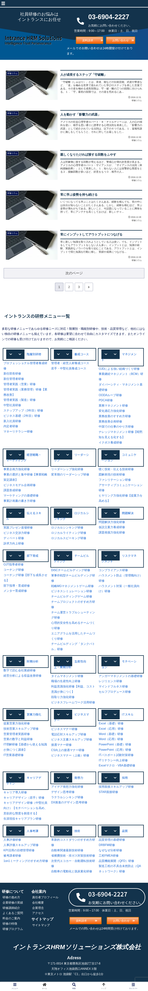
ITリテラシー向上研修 (113, 760)
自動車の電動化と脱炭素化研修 (71, 871)
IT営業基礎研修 (13, 755)
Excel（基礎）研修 (111, 723)
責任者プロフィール (45, 897)
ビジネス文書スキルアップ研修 (71, 739)
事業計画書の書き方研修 (19, 500)
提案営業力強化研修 (16, 723)
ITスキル (128, 714)
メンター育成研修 (15, 590)
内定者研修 (10, 426)
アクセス (38, 913)
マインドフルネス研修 (113, 686)
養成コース (81, 354)
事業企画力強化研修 (16, 469)
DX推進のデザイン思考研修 (69, 802)
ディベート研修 (13, 538)
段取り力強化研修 (63, 697)
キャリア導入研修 (15, 792)
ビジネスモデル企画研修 (19, 485)
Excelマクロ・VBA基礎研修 (117, 765)
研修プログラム (13, 928)
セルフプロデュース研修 (115, 691)
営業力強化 (34, 714)
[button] (3, 3)
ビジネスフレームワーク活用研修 (73, 702)
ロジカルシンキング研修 (67, 527)
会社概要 (38, 902)
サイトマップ (41, 925)
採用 (125, 777)
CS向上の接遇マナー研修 (67, 750)
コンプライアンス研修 (113, 570)
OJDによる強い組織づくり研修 (119, 368)
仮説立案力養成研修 (112, 527)
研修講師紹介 (11, 907)
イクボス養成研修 (110, 442)
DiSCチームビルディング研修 (70, 570)
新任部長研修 (12, 373)
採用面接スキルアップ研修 (116, 786)
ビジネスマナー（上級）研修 (70, 755)
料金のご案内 (11, 918)
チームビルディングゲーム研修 (71, 596)
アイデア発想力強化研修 (67, 786)
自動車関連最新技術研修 (67, 850)
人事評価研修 (12, 839)
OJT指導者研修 (13, 564)
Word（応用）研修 (111, 739)
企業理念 (38, 907)
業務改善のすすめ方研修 (115, 416)
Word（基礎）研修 (111, 734)
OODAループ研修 (110, 395)
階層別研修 (34, 354)
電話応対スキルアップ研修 (68, 734)
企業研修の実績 (13, 902)
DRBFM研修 (107, 845)
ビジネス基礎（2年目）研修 (21, 415)
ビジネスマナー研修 (64, 729)
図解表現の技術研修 (112, 474)
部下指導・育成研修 (16, 585)
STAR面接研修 (108, 791)
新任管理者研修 (13, 378)
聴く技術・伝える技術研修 (116, 469)
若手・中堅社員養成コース (68, 368)
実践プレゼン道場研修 (18, 527)
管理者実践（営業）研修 (19, 384)
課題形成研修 (12, 490)
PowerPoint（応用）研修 (115, 749)
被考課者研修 (12, 855)
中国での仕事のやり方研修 (116, 426)
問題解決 (128, 513)
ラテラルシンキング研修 (67, 797)
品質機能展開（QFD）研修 (116, 860)
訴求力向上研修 (13, 543)
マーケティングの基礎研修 (21, 495)
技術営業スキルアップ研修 (21, 728)
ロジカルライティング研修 (68, 532)
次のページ (74, 273)
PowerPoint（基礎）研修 (115, 744)
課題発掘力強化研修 (112, 532)
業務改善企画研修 (110, 421)
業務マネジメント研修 (113, 405)
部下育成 (32, 555)
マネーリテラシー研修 (18, 431)
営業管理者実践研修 (16, 734)
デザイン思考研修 (63, 791)
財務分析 (32, 661)
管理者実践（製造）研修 (19, 399)
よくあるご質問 (13, 913)
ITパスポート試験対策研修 (116, 755)
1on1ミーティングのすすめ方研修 (25, 860)
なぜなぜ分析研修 (110, 850)
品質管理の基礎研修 (112, 839)
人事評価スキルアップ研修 (21, 845)
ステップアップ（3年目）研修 (23, 410)
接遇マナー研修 (61, 744)
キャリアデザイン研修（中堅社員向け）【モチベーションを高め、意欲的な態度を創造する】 (25, 808)
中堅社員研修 (12, 405)
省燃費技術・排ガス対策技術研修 (73, 855)
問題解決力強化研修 (112, 522)
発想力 (78, 777)
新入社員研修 (12, 421)
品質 (125, 831)
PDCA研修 (106, 400)
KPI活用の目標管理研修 (19, 850)
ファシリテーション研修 (115, 479)
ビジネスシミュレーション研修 (71, 591)
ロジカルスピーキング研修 (68, 538)
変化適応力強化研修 (112, 410)
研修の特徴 (10, 923)
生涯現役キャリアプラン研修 (22, 818)
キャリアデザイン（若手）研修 (23, 797)
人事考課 (32, 831)
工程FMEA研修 (108, 855)
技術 (77, 831)
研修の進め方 (11, 897)
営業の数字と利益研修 (18, 739)
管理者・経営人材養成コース (70, 363)
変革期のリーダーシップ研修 (70, 474)
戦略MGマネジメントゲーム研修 (72, 586)
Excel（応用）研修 (111, 728)
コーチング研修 (13, 569)
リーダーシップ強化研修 (67, 469)
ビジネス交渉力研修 (16, 532)
